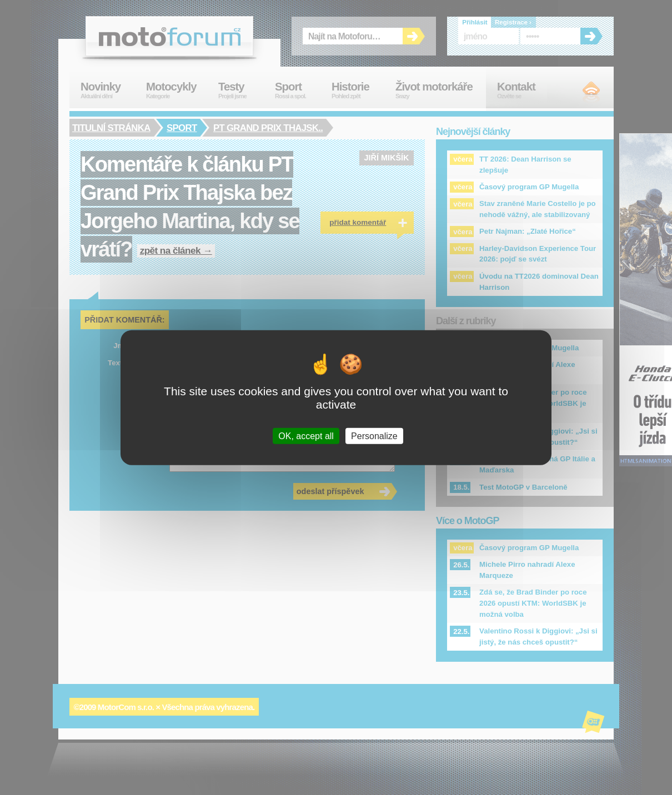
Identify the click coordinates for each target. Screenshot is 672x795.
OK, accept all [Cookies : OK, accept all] (306, 435)
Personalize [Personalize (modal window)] (374, 435)
